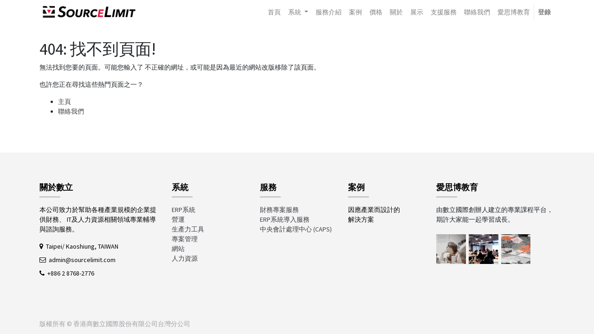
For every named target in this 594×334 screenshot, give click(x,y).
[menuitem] (274, 12)
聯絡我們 (71, 111)
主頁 (64, 101)
